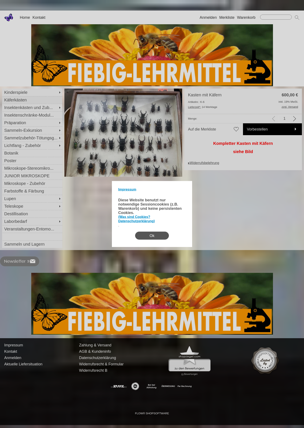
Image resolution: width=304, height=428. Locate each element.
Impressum (127, 189)
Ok (151, 236)
